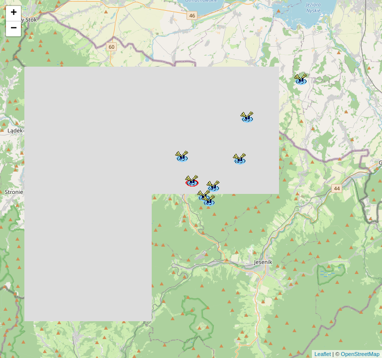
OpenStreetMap (360, 354)
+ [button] (13, 13)
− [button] (13, 28)
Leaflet (322, 354)
